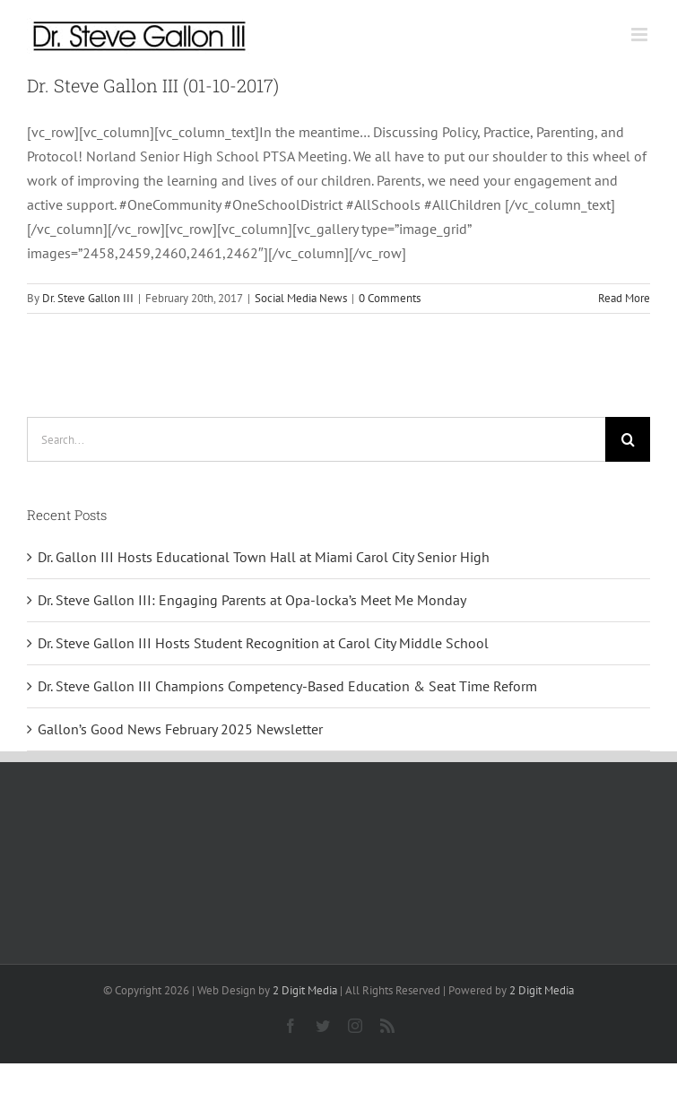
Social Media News (301, 298)
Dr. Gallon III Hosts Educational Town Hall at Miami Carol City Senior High (264, 557)
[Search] (627, 439)
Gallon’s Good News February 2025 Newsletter (180, 729)
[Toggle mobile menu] (640, 34)
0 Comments (390, 298)
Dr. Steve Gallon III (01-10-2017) (153, 85)
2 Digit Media (305, 990)
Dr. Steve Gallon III (88, 298)
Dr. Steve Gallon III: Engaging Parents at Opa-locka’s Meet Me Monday (252, 600)
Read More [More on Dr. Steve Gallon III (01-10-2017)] (624, 298)
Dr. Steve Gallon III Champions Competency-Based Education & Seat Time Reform (287, 686)
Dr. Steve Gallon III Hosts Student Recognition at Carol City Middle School (263, 643)
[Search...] (316, 439)
